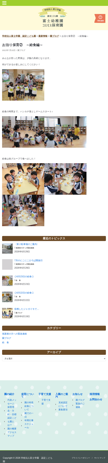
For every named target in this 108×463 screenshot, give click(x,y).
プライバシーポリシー (81, 458)
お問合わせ (96, 399)
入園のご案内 (61, 395)
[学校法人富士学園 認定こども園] (54, 17)
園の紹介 (9, 394)
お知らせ (77, 394)
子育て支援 (44, 394)
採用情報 (95, 394)
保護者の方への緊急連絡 (25, 248)
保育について (27, 395)
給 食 (18, 280)
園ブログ (21, 50)
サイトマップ (99, 458)
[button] (4, 3)
